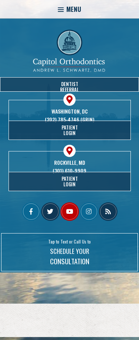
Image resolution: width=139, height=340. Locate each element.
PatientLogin (70, 130)
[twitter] (50, 211)
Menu (69, 9)
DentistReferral (69, 86)
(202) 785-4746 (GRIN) (70, 119)
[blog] (108, 211)
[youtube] (69, 211)
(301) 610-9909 (69, 170)
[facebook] (31, 211)
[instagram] (89, 211)
